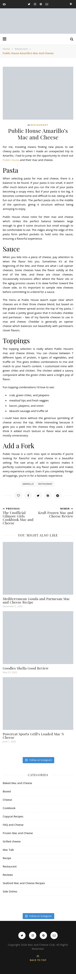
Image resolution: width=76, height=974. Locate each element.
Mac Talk (8, 849)
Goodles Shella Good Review (26, 668)
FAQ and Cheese (13, 824)
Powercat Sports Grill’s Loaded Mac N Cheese (33, 735)
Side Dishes (10, 891)
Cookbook (9, 808)
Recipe (7, 858)
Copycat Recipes (13, 816)
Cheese (7, 799)
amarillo (28, 483)
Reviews (8, 874)
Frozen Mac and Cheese (18, 833)
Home (6, 49)
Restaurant (21, 49)
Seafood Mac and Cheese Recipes (24, 883)
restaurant (45, 483)
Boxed (7, 791)
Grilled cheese (12, 841)
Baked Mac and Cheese (17, 783)
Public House (11, 160)
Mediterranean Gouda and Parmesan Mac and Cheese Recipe (36, 600)
